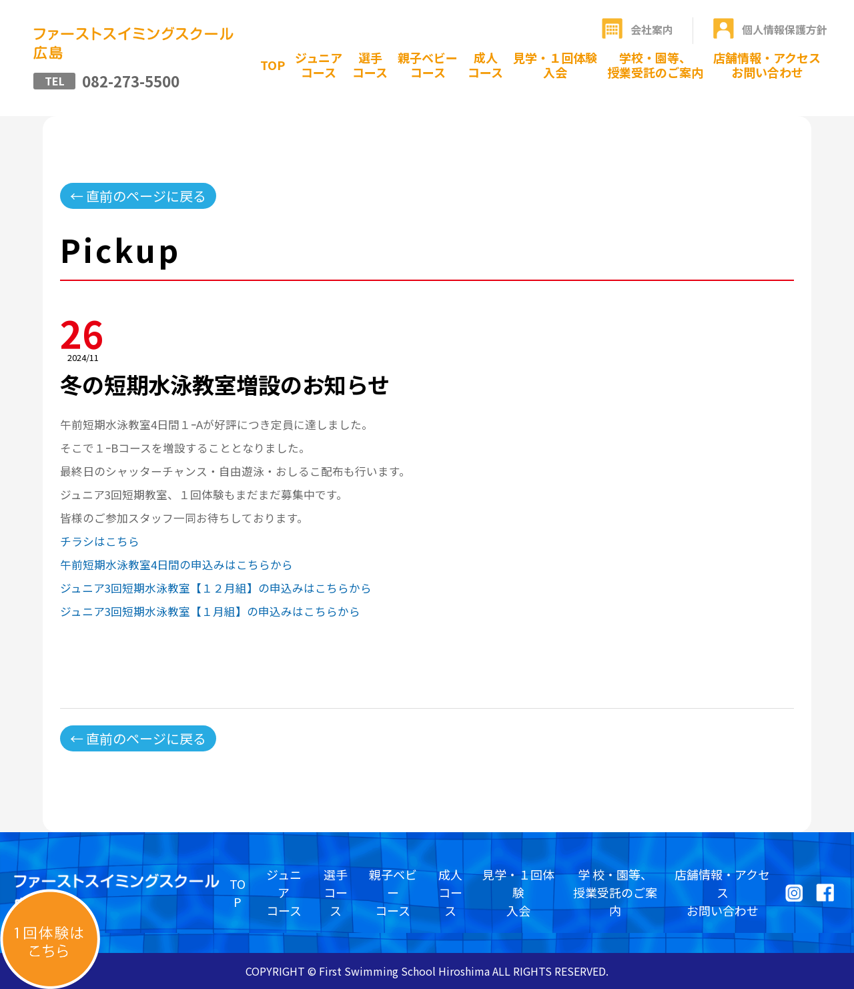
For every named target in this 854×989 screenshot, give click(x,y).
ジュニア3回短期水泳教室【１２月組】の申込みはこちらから (216, 588)
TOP (272, 64)
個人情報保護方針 (784, 29)
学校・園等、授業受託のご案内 (655, 65)
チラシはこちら (99, 541)
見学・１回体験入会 (555, 65)
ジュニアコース (318, 65)
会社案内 (651, 29)
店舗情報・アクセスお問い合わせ (767, 65)
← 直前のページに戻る (138, 196)
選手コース (370, 65)
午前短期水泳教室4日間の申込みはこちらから (176, 565)
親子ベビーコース (428, 65)
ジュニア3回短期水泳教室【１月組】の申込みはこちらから (210, 611)
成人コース (485, 65)
